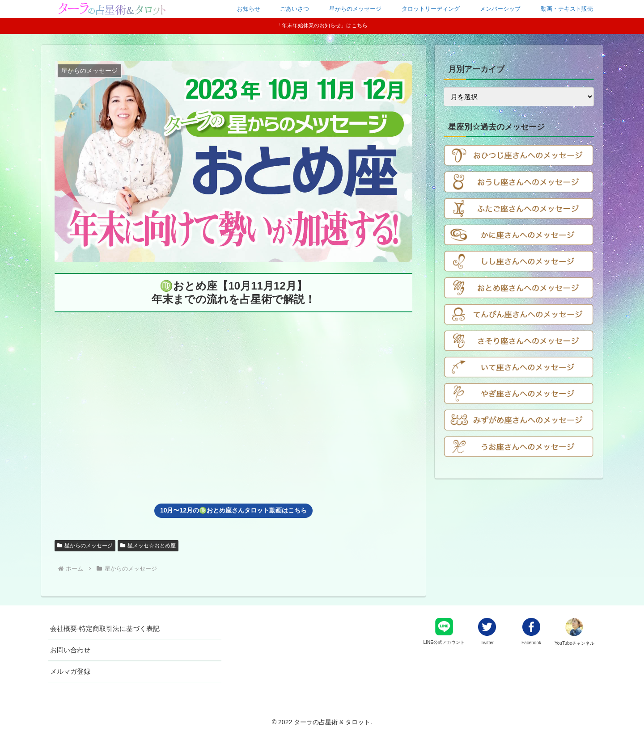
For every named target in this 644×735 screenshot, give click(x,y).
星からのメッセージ (85, 545)
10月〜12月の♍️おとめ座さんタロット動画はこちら (233, 510)
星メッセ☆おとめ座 (148, 545)
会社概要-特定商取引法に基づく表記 (105, 628)
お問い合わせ (70, 650)
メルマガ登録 (70, 671)
